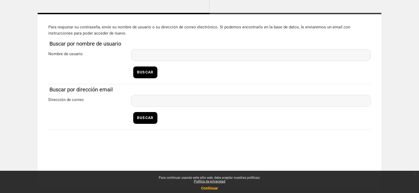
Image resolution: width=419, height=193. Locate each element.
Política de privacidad (209, 181)
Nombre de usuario (65, 53)
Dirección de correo (66, 99)
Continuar (209, 188)
